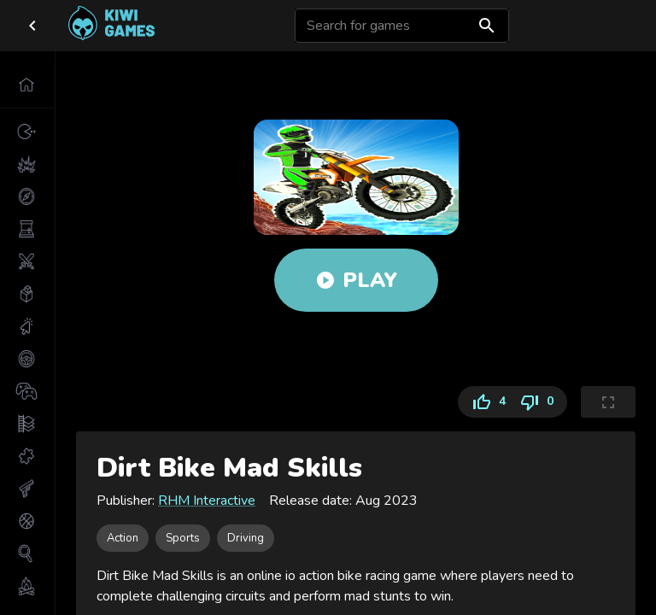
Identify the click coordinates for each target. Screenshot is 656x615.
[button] (27, 84)
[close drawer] (32, 26)
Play (356, 280)
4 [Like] (485, 402)
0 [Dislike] (539, 402)
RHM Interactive (206, 500)
